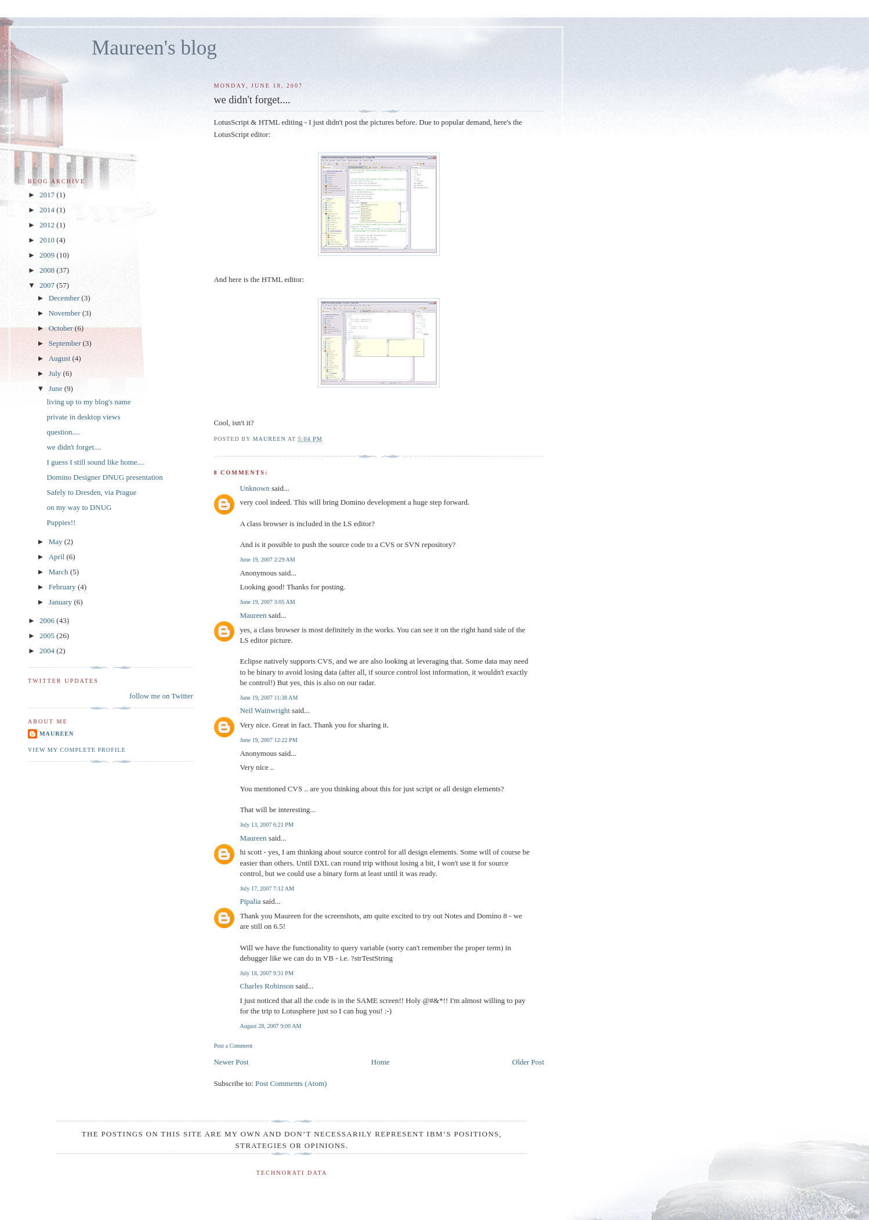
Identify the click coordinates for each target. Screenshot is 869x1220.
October (62, 328)
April (58, 556)
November (65, 313)
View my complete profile (77, 750)
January (61, 602)
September (66, 343)
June (56, 388)
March (59, 571)
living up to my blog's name (88, 401)
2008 (47, 270)
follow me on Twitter (161, 696)
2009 (47, 255)
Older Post (528, 1062)
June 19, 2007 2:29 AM (267, 559)
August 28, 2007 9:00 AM (270, 1026)
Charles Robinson (267, 986)
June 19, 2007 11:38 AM (269, 697)
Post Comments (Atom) (291, 1083)
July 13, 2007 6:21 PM (267, 824)
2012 (47, 224)
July (56, 373)
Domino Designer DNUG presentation (104, 477)
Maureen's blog (154, 48)
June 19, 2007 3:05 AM (267, 602)
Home (380, 1062)
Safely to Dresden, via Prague (91, 492)
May (56, 541)
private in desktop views (83, 416)
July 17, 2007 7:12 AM (267, 888)
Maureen (253, 615)
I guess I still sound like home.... (95, 462)
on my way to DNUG (78, 507)
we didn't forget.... (74, 447)
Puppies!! (60, 522)
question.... (62, 432)
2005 (47, 635)
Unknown (254, 488)
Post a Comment (232, 1045)
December (65, 298)
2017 (47, 194)
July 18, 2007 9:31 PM (267, 973)
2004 (47, 650)
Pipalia (250, 901)
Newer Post (230, 1062)
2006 (47, 620)
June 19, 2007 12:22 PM (268, 740)
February (63, 586)
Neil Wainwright (264, 710)
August (61, 358)
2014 (47, 209)
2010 (47, 240)
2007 (47, 285)
